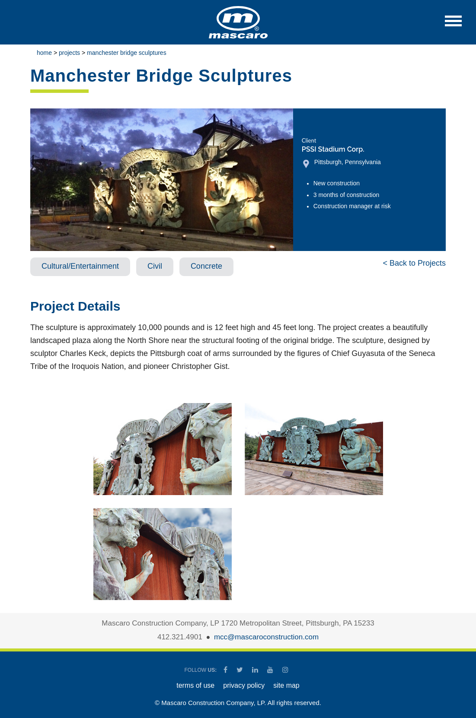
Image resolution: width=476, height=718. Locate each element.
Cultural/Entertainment (80, 266)
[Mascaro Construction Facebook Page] (226, 670)
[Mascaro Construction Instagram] (285, 670)
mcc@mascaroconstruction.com (266, 637)
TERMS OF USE (195, 685)
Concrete (206, 266)
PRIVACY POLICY (244, 685)
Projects (69, 52)
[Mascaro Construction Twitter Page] (240, 670)
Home (44, 52)
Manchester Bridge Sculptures (126, 52)
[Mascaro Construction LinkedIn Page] (255, 670)
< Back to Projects (414, 263)
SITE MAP (286, 685)
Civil (154, 266)
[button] (453, 25)
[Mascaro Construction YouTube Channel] (270, 670)
